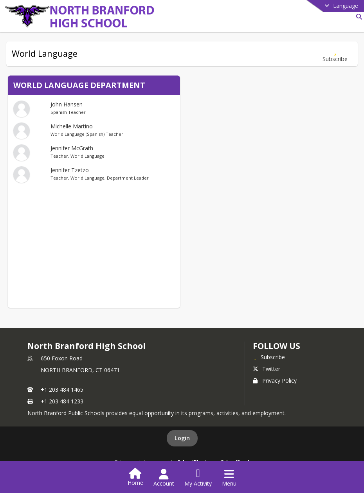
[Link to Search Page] (357, 16)
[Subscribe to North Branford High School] (269, 357)
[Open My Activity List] (198, 478)
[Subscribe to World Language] (335, 54)
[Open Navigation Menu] (229, 478)
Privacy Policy (275, 380)
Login (182, 438)
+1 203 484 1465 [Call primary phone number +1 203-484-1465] (62, 389)
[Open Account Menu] (163, 478)
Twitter (266, 368)
